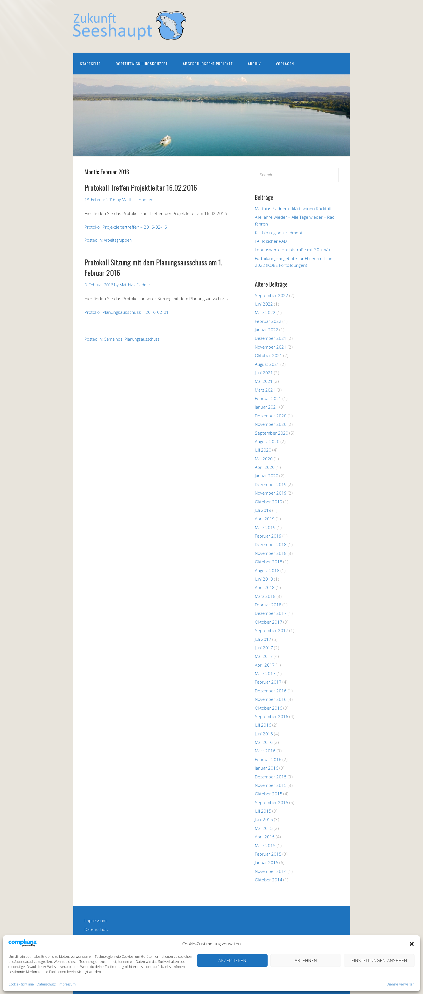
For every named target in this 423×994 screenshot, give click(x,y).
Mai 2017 (264, 656)
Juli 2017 (263, 639)
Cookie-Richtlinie (21, 984)
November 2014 (271, 871)
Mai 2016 (264, 742)
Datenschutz (46, 984)
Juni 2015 (264, 819)
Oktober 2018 (268, 561)
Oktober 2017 (268, 622)
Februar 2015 (268, 854)
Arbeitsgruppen (118, 240)
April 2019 (265, 518)
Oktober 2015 (268, 794)
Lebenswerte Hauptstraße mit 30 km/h (292, 249)
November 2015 (271, 785)
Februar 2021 (268, 398)
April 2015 (265, 837)
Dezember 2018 (271, 544)
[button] (412, 944)
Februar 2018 (268, 604)
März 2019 (265, 527)
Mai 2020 (264, 458)
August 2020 (267, 441)
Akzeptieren (232, 960)
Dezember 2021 (271, 338)
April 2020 (265, 467)
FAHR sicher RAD (271, 241)
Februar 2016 (268, 759)
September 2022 (271, 295)
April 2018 (265, 587)
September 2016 (271, 716)
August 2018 (267, 570)
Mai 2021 (264, 381)
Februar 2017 (268, 682)
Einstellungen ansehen (379, 960)
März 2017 (265, 673)
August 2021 (267, 364)
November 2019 (271, 493)
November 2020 (271, 424)
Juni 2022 (264, 304)
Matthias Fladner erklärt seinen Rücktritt (293, 208)
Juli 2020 (263, 450)
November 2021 (271, 347)
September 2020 (271, 433)
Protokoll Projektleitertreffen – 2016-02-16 (125, 227)
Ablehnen (306, 960)
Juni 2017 (264, 647)
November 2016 (271, 699)
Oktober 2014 (268, 880)
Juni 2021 (264, 372)
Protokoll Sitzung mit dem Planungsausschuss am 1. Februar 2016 (153, 267)
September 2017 (271, 630)
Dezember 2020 (271, 415)
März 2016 (265, 750)
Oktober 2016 (268, 708)
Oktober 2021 (268, 355)
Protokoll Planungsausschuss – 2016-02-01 (126, 312)
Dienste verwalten (401, 984)
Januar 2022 (266, 329)
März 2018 (265, 596)
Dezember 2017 (271, 613)
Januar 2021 (266, 407)
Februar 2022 (268, 321)
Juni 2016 (264, 734)
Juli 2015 (263, 811)
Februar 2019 (268, 536)
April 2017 (265, 665)
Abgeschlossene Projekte (208, 63)
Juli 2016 (263, 725)
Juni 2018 (264, 579)
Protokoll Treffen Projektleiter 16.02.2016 (140, 187)
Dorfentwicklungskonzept (142, 63)
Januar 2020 (266, 475)
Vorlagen (285, 63)
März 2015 (265, 845)
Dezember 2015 (271, 777)
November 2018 (271, 553)
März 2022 (265, 312)
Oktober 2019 (268, 501)
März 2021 (265, 390)
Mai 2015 (264, 828)
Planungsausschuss (142, 339)
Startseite (90, 63)
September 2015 (271, 802)
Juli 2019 (263, 510)
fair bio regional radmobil (279, 232)
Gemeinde (113, 339)
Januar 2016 (266, 768)
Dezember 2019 (271, 484)
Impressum (67, 984)
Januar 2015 (266, 862)
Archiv (254, 63)
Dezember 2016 (271, 691)
